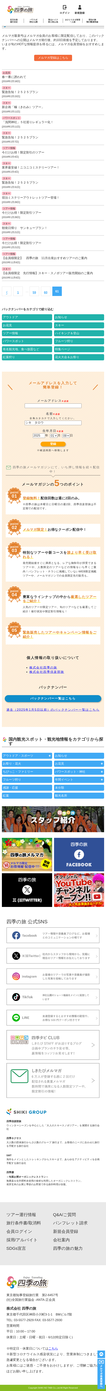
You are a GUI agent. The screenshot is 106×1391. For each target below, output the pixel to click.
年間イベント (64, 779)
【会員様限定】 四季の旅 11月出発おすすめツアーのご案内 (44, 258)
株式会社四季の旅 (43, 667)
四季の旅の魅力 (68, 1248)
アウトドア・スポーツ (18, 755)
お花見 (6, 72)
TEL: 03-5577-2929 (20, 1320)
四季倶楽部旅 (13, 1121)
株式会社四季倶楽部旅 (46, 671)
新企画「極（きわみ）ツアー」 (23, 107)
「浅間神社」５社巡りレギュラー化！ (27, 122)
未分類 (59, 787)
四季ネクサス (13, 1138)
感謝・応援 (10, 787)
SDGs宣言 (16, 1248)
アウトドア (10, 317)
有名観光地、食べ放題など (21, 349)
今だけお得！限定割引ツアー (21, 212)
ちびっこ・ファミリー (18, 771)
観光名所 (61, 795)
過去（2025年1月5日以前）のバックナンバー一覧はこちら (53, 709)
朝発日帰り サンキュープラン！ (24, 228)
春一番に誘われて (14, 77)
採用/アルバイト (22, 1240)
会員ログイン (19, 1231)
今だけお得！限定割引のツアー (23, 152)
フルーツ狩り (64, 341)
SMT (9, 1155)
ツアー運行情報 (21, 1215)
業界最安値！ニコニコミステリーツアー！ (31, 167)
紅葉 (6, 795)
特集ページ (62, 349)
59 (34, 292)
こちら (53, 1348)
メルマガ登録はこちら (53, 57)
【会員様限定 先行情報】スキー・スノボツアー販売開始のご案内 (47, 273)
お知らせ (61, 317)
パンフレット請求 (70, 1223)
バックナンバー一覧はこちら (53, 698)
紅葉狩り (9, 357)
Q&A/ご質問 (64, 1215)
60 (45, 292)
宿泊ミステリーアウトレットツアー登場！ (31, 197)
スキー (6, 87)
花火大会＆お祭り (67, 357)
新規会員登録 (65, 1231)
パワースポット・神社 (70, 771)
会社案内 (61, 1240)
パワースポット (11, 118)
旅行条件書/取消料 (23, 1223)
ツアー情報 (9, 148)
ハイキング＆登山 (67, 333)
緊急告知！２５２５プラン (20, 92)
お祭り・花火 (12, 763)
